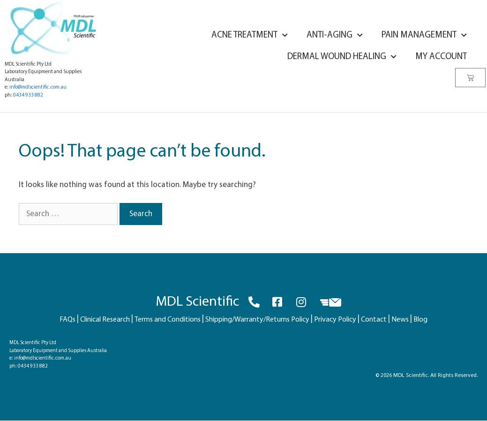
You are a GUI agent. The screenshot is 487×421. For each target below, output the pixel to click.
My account (441, 57)
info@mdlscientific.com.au (38, 87)
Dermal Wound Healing (342, 57)
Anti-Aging (335, 35)
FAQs (67, 319)
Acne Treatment (249, 35)
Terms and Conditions (168, 319)
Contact (374, 319)
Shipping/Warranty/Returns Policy (257, 319)
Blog (420, 319)
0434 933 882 (28, 95)
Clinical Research (105, 319)
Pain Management (424, 35)
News (400, 319)
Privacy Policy (335, 319)
